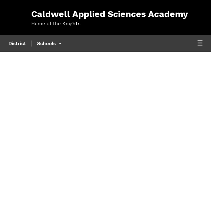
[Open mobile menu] (200, 43)
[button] (49, 43)
